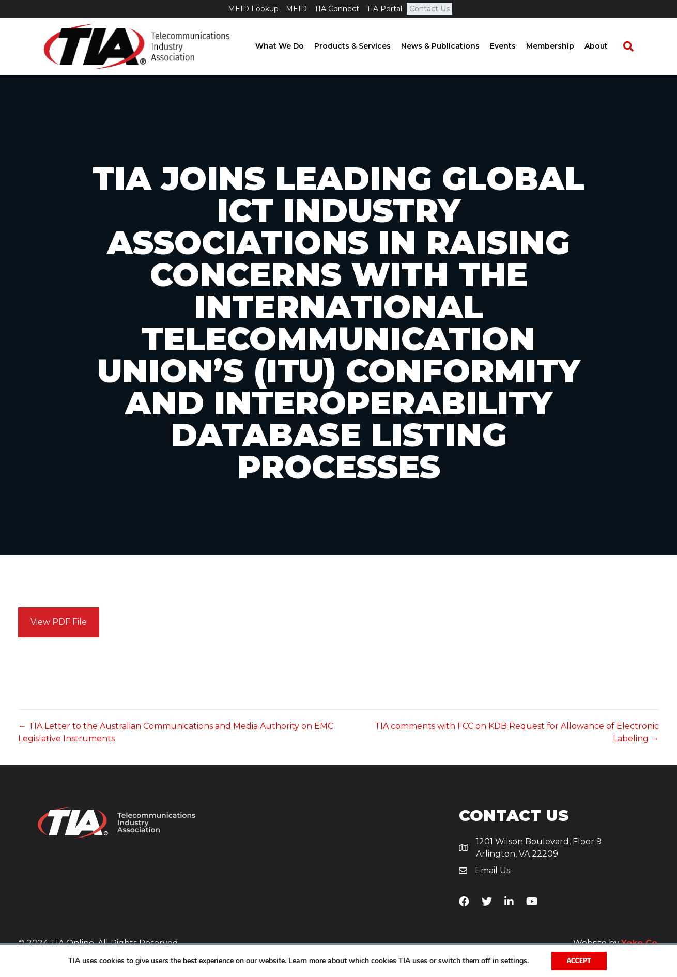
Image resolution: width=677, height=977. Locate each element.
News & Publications (450, 46)
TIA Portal (384, 8)
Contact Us (429, 8)
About (606, 46)
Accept (579, 960)
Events (513, 46)
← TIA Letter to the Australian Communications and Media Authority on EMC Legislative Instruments (175, 733)
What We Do (289, 46)
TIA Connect (336, 8)
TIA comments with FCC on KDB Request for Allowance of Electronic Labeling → (517, 733)
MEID (296, 8)
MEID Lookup (253, 8)
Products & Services (362, 46)
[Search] (633, 47)
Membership (560, 46)
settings (514, 961)
